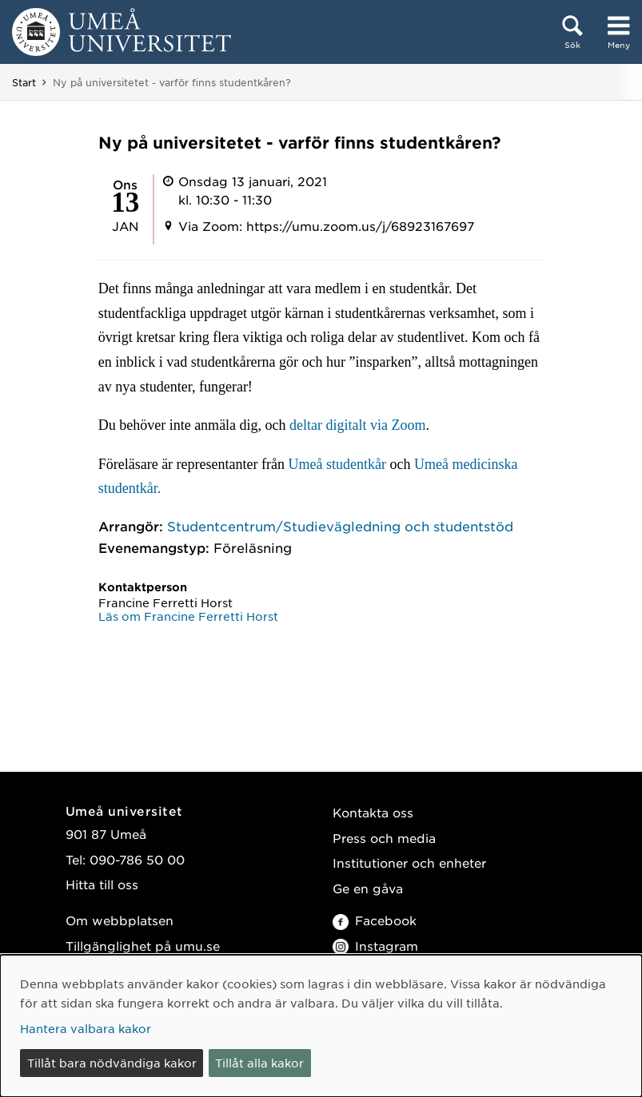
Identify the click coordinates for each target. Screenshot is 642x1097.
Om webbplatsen (119, 920)
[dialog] (321, 1026)
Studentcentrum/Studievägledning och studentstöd (340, 526)
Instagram (375, 945)
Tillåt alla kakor (259, 1062)
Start (24, 82)
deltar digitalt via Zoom (357, 425)
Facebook (375, 920)
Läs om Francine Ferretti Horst (188, 616)
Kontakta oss (373, 812)
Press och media (384, 837)
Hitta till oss (102, 884)
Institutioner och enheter (409, 862)
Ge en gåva (368, 888)
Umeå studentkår (337, 464)
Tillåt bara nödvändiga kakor (112, 1062)
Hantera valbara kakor (85, 1028)
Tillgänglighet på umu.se (143, 945)
